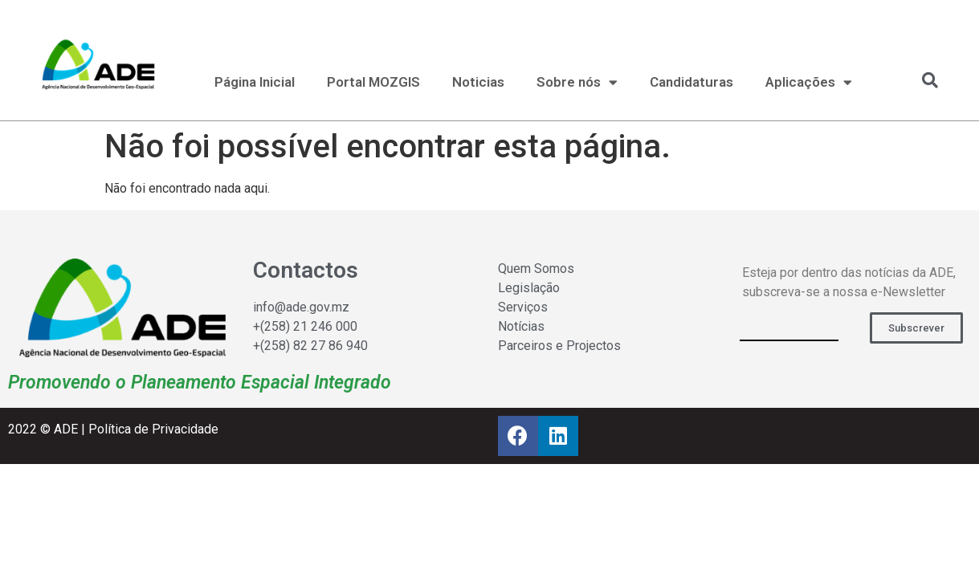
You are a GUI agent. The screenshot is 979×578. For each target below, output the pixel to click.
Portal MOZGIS (373, 82)
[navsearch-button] (922, 80)
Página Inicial (254, 82)
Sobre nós (577, 82)
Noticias (478, 82)
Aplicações (808, 82)
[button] (916, 328)
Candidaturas (691, 82)
